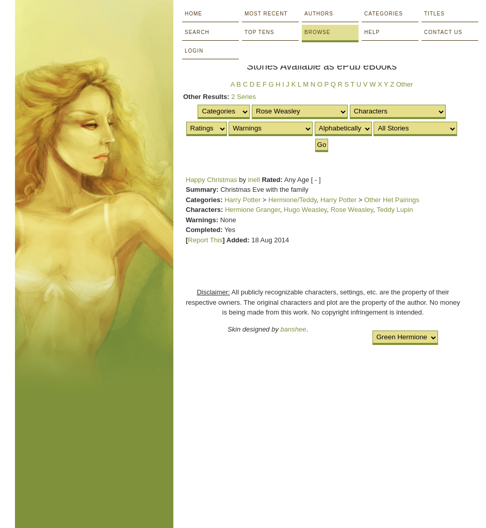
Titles (434, 13)
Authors (318, 13)
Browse (317, 32)
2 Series (243, 97)
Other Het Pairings (391, 200)
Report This (205, 240)
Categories (383, 13)
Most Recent (266, 13)
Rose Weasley (352, 209)
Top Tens (259, 32)
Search (197, 32)
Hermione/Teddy (292, 200)
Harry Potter (242, 200)
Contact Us (443, 32)
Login (194, 51)
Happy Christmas (211, 180)
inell (254, 180)
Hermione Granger (252, 209)
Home (193, 13)
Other (404, 84)
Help (372, 32)
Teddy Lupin (395, 209)
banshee (293, 329)
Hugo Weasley (305, 209)
